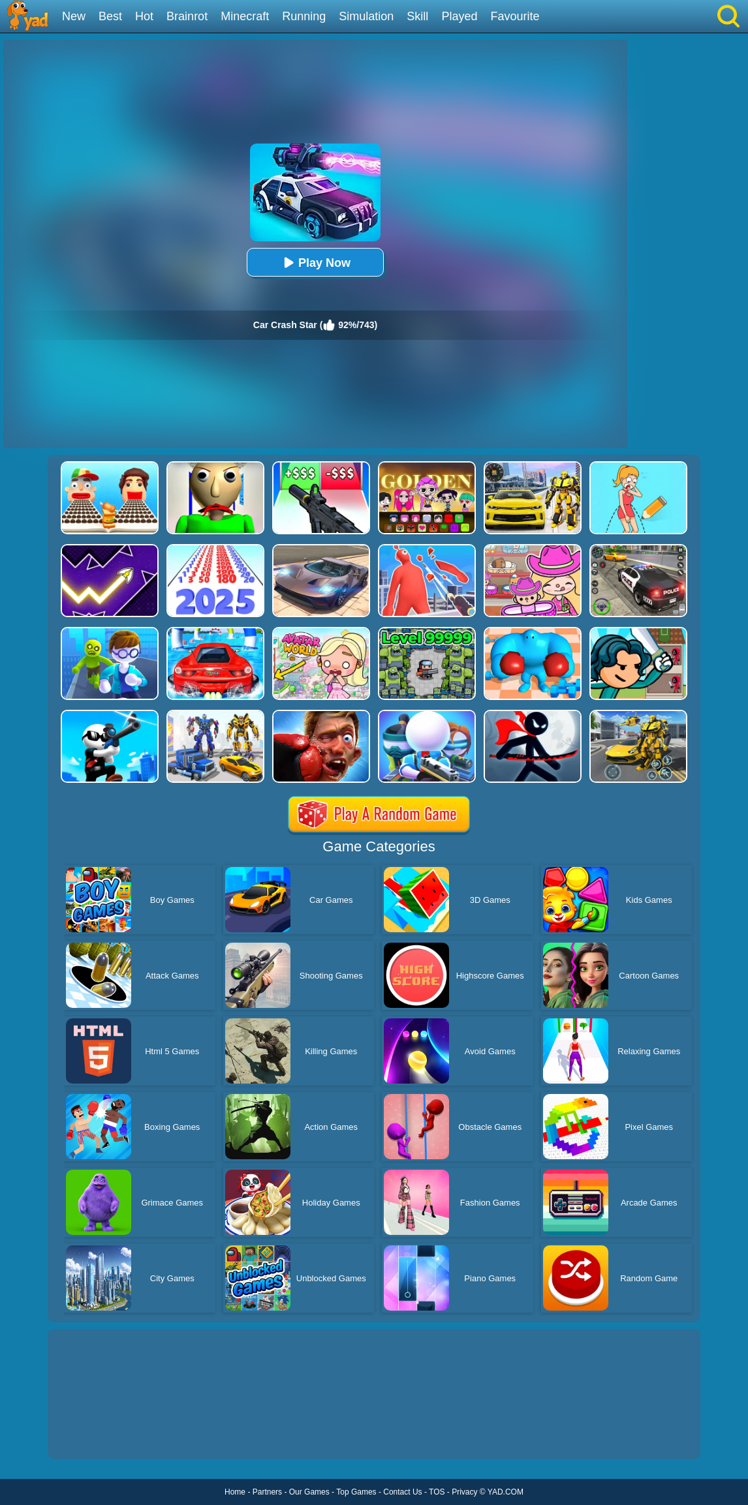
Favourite (514, 16)
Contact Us (402, 1492)
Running (304, 16)
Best (110, 16)
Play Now (315, 262)
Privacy (464, 1492)
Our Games (309, 1492)
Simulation (366, 16)
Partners (267, 1492)
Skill (417, 16)
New (74, 16)
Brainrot (187, 16)
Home (235, 1492)
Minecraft (245, 16)
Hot (144, 16)
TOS (436, 1492)
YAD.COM (505, 1492)
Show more (91, 1434)
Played (459, 16)
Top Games (356, 1492)
